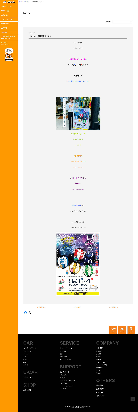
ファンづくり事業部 (102, 365)
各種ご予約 (100, 396)
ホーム (20, 1)
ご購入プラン (63, 383)
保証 (61, 354)
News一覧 (26, 1)
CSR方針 (98, 359)
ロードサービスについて (66, 386)
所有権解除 (4, 42)
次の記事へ (113, 307)
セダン (25, 356)
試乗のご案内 (63, 375)
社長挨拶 (98, 351)
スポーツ (25, 365)
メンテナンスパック (65, 359)
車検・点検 (63, 351)
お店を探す (4, 15)
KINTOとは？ (63, 388)
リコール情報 (5, 44)
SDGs (98, 370)
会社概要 (98, 354)
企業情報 (4, 28)
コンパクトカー (27, 351)
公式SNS (99, 392)
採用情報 (4, 32)
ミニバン (25, 354)
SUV (24, 362)
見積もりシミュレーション (67, 380)
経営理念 (98, 356)
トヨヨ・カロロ (100, 362)
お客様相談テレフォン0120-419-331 (8, 37)
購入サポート (5, 23)
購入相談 (62, 377)
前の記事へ (41, 307)
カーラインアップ (6, 6)
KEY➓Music (99, 367)
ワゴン (25, 359)
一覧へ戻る (77, 307)
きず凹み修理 (63, 356)
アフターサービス (6, 19)
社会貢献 (98, 373)
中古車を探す (5, 11)
